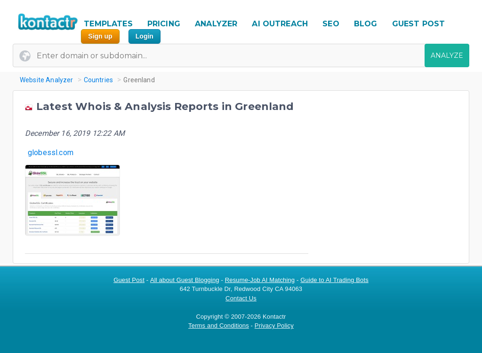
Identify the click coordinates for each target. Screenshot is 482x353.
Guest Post (129, 279)
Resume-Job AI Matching (260, 279)
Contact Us (241, 298)
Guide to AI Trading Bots (334, 279)
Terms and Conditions (218, 325)
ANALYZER (216, 23)
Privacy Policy (274, 325)
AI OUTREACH (280, 23)
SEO (330, 23)
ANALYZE (447, 55)
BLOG (366, 23)
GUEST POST (418, 23)
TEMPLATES (108, 23)
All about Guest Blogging (184, 279)
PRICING (163, 23)
